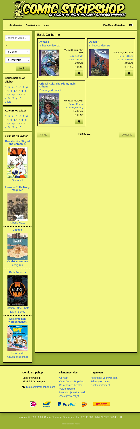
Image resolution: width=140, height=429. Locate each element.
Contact (63, 377)
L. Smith (79, 56)
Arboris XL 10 (17, 222)
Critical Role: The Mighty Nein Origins (57, 85)
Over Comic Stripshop (71, 381)
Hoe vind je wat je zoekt (72, 392)
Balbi (71, 56)
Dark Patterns (17, 272)
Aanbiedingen (33, 25)
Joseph (17, 229)
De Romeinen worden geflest (18, 320)
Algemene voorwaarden (104, 377)
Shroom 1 (17, 180)
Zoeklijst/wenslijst (69, 396)
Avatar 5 (44, 41)
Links (46, 25)
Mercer (79, 104)
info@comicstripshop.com (40, 386)
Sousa (72, 104)
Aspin (77, 424)
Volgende (127, 134)
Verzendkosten (67, 388)
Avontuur (69, 107)
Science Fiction (75, 59)
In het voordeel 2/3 (50, 45)
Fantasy (79, 107)
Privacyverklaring (100, 381)
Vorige (43, 134)
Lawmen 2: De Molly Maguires (17, 188)
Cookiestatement (100, 385)
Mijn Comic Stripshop (114, 25)
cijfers (8, 101)
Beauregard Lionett (50, 90)
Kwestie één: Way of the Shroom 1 (17, 142)
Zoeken (23, 68)
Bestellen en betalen (70, 385)
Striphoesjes (15, 25)
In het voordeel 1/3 (99, 45)
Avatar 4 (94, 41)
